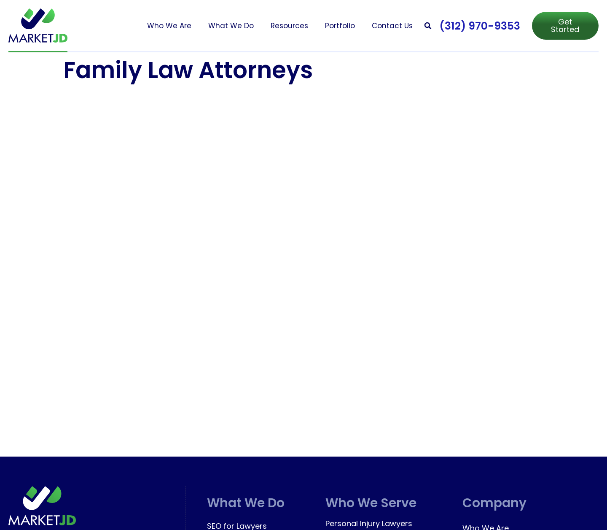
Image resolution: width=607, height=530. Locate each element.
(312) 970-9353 (479, 26)
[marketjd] (37, 25)
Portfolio (340, 26)
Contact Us (392, 26)
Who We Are (169, 26)
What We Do (231, 26)
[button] (428, 25)
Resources (289, 26)
